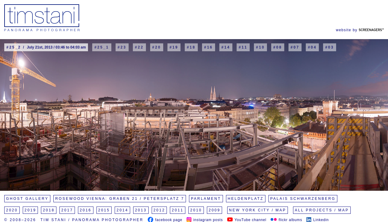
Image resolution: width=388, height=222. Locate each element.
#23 (122, 47)
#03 (329, 47)
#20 (156, 47)
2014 (122, 210)
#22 (139, 47)
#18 (191, 47)
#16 (208, 47)
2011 (178, 210)
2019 (30, 210)
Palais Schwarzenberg (303, 199)
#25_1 (101, 47)
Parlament (206, 199)
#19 (174, 47)
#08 (277, 47)
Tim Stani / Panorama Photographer (91, 220)
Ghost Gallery (27, 199)
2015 (104, 210)
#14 (225, 47)
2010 (196, 210)
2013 (141, 210)
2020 (12, 210)
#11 (243, 47)
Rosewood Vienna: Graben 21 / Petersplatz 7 (119, 199)
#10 (260, 47)
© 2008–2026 (20, 220)
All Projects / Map (322, 210)
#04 (312, 47)
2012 (159, 210)
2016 (86, 210)
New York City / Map (257, 210)
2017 (67, 210)
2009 (215, 210)
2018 (49, 210)
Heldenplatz (246, 199)
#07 (295, 47)
